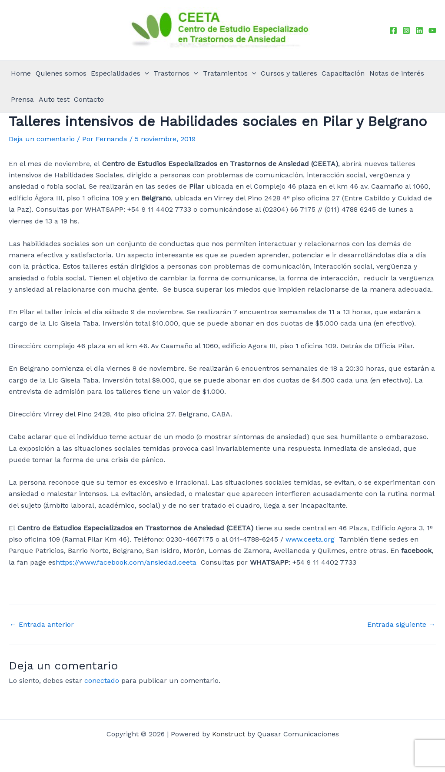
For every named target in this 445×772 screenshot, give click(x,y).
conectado (101, 680)
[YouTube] (432, 30)
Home (21, 73)
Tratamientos (229, 73)
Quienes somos (61, 73)
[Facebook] (393, 30)
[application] (144, 73)
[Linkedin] (419, 30)
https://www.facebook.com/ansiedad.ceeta (126, 562)
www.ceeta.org (310, 539)
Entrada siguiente (401, 624)
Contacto (89, 99)
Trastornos (175, 73)
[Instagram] (406, 30)
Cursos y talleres (289, 73)
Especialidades (120, 73)
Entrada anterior (42, 624)
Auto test (54, 99)
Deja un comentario (42, 139)
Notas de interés (396, 73)
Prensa (22, 99)
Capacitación (343, 73)
